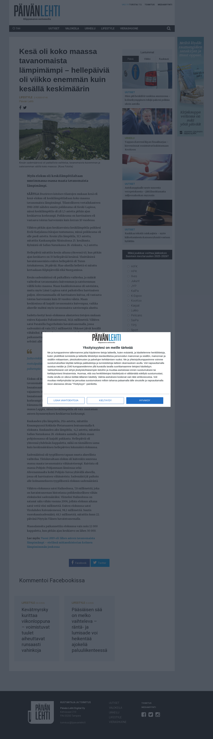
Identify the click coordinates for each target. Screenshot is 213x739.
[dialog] (106, 369)
